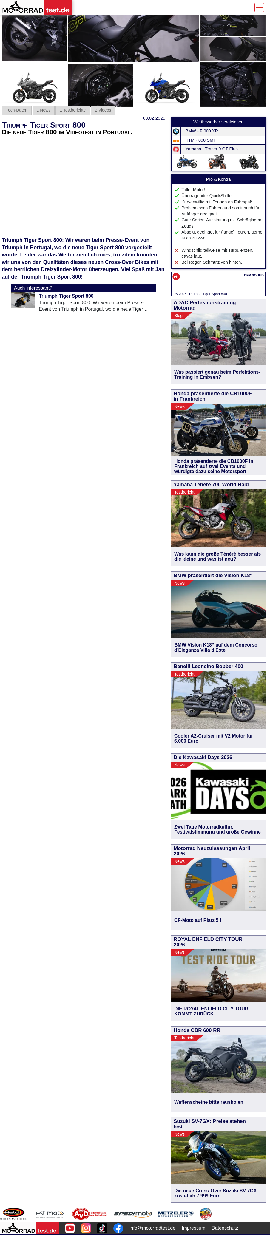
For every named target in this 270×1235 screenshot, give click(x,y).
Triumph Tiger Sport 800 (66, 296)
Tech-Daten (16, 110)
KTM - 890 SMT (201, 140)
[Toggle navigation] (259, 7)
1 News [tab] (44, 110)
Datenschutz (225, 1228)
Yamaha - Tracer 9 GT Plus (212, 148)
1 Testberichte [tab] (73, 110)
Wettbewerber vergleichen (218, 122)
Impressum (193, 1228)
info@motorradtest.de (152, 1228)
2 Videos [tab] (103, 110)
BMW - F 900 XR (202, 131)
